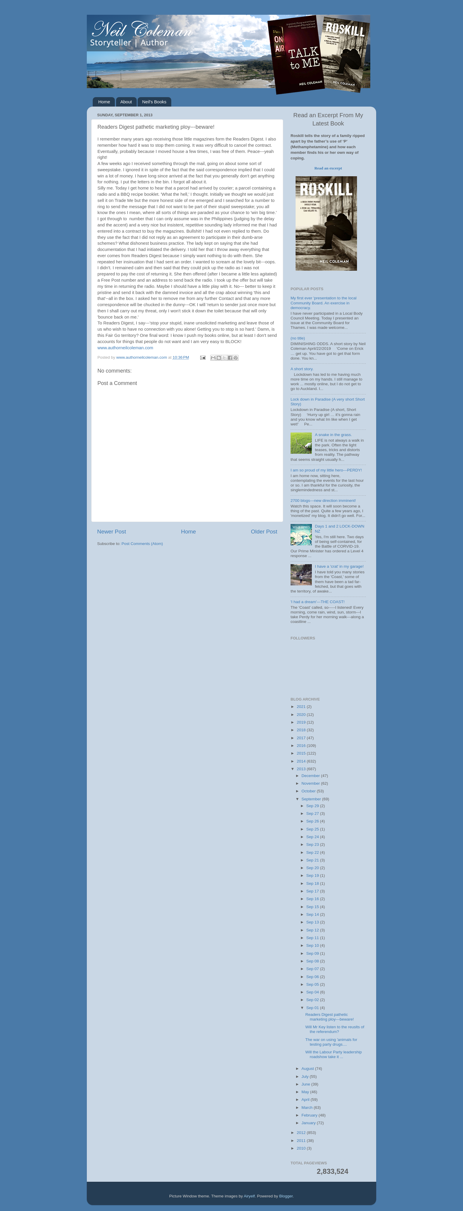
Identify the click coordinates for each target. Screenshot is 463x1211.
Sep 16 (313, 899)
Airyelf (249, 1196)
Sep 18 (313, 883)
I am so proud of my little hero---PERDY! (326, 470)
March (307, 1107)
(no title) (298, 338)
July (305, 1076)
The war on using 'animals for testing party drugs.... (331, 1042)
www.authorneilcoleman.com (125, 347)
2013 (302, 769)
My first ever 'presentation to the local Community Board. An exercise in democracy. (323, 303)
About (126, 101)
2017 (302, 738)
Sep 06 (313, 977)
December (311, 775)
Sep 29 (313, 806)
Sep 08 (313, 961)
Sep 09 (313, 953)
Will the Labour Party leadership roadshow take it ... (333, 1054)
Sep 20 (313, 868)
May (305, 1092)
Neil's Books (154, 101)
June (306, 1084)
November (311, 783)
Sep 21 (313, 860)
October (309, 791)
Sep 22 (313, 852)
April (306, 1099)
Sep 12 (313, 930)
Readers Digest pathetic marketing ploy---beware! (329, 1016)
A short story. (302, 369)
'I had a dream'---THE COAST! (318, 602)
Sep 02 (313, 1000)
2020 (302, 714)
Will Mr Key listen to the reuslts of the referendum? (334, 1029)
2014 (302, 761)
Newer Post (111, 531)
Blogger (286, 1196)
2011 (302, 1140)
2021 (302, 706)
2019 (302, 722)
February (310, 1115)
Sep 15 (313, 907)
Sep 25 (313, 829)
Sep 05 (313, 984)
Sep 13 (313, 922)
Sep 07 (313, 969)
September (311, 799)
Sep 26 (313, 821)
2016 (302, 745)
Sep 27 (313, 813)
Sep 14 (313, 914)
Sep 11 (313, 938)
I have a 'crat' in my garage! (339, 566)
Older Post (264, 531)
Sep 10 (313, 945)
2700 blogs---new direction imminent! (323, 500)
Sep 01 (313, 1008)
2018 (302, 730)
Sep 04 (313, 992)
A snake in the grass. (333, 434)
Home (104, 101)
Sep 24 (313, 837)
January (309, 1123)
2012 (302, 1132)
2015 (302, 753)
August (308, 1068)
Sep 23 (313, 844)
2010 (302, 1148)
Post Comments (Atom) (142, 543)
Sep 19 (313, 875)
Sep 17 (313, 891)
